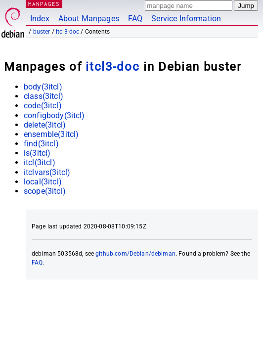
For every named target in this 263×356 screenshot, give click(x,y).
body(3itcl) (43, 86)
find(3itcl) (41, 143)
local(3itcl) (43, 181)
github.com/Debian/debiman (135, 253)
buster (41, 31)
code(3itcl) (43, 105)
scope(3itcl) (45, 191)
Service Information (186, 18)
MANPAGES (44, 3)
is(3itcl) (37, 153)
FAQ (135, 18)
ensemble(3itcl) (51, 134)
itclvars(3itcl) (47, 172)
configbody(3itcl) (54, 115)
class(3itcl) (43, 96)
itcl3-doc (67, 31)
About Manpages (88, 18)
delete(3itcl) (45, 125)
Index (39, 18)
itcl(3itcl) (39, 162)
